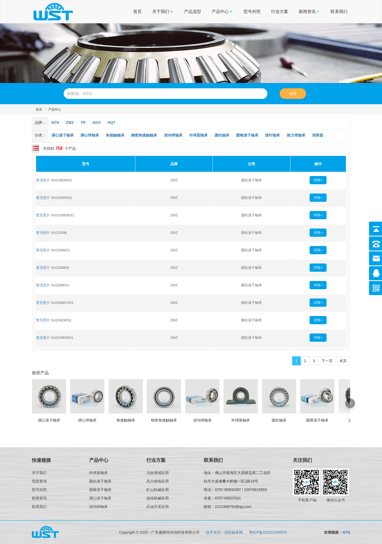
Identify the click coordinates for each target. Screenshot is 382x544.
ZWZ (70, 122)
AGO (96, 122)
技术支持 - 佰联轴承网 (224, 532)
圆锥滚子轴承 (247, 135)
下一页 (327, 361)
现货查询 (39, 481)
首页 (137, 11)
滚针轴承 (272, 135)
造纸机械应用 (157, 498)
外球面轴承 (198, 135)
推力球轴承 (296, 135)
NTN (55, 122)
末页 (343, 361)
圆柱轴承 (222, 135)
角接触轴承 (115, 135)
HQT (111, 122)
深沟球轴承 (173, 135)
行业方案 (279, 11)
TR (83, 122)
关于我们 (160, 11)
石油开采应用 (157, 506)
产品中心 (220, 11)
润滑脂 (317, 135)
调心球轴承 (89, 135)
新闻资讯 (307, 11)
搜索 (293, 93)
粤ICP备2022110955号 (268, 532)
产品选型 (192, 11)
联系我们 (339, 11)
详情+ (318, 180)
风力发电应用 (157, 481)
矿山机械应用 (157, 490)
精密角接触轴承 (144, 135)
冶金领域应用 (157, 473)
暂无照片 (43, 180)
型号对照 (252, 11)
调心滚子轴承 (62, 135)
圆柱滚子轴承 (100, 481)
